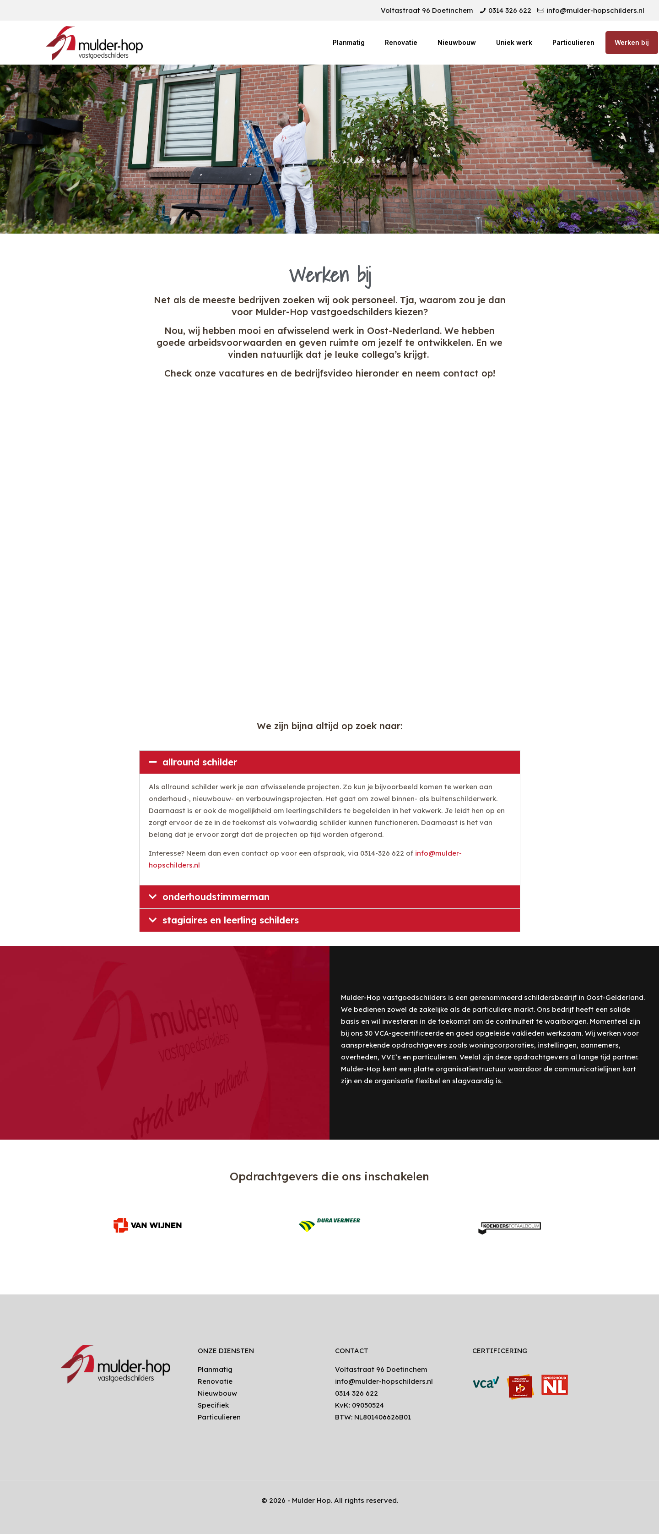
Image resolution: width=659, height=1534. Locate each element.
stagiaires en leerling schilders (230, 920)
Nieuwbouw (217, 1393)
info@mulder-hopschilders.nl (595, 10)
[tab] (330, 762)
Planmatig (215, 1369)
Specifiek (213, 1405)
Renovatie (215, 1381)
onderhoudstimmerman (216, 896)
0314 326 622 (509, 10)
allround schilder (199, 762)
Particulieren (219, 1417)
